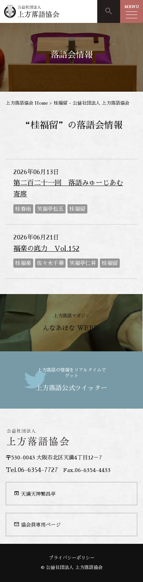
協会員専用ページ (37, 524)
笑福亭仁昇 (82, 263)
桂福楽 (23, 263)
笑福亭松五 (50, 209)
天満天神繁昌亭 (35, 493)
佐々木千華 (50, 263)
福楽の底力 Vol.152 (46, 248)
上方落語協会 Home (27, 103)
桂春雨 (23, 209)
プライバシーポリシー (72, 558)
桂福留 (77, 209)
